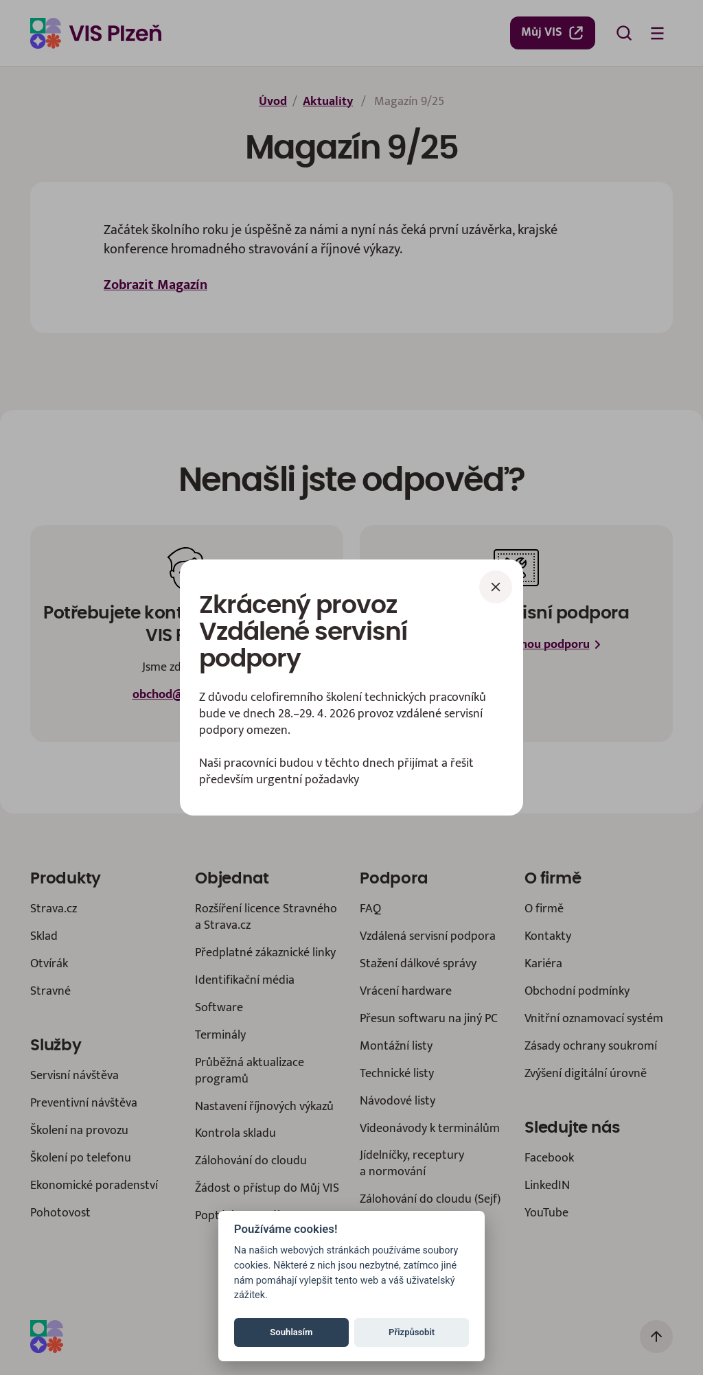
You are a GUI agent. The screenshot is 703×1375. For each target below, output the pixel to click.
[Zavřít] (495, 586)
